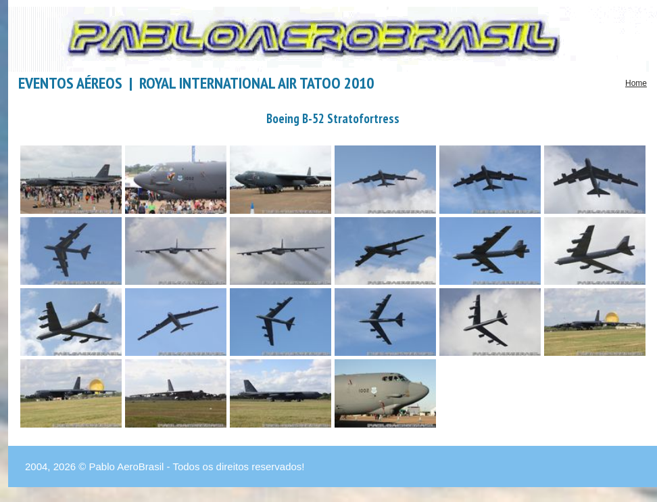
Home (636, 83)
